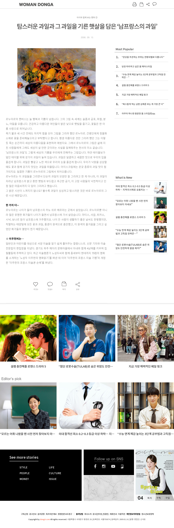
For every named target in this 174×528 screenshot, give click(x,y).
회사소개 (87, 514)
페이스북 (95, 466)
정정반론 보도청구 (65, 514)
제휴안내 (113, 514)
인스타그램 (103, 466)
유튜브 (113, 466)
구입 (167, 497)
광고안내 (32, 514)
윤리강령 (41, 514)
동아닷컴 (79, 514)
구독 (158, 497)
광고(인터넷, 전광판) (100, 514)
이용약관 (121, 514)
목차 (149, 497)
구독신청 (24, 514)
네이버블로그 (122, 466)
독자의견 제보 (51, 514)
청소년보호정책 (148, 514)
